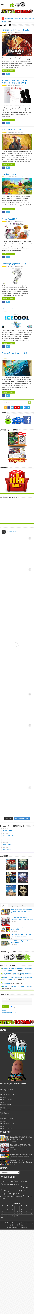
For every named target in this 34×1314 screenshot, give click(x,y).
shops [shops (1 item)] (1, 1195)
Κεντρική (4, 21)
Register (4, 1009)
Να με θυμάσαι (15, 1006)
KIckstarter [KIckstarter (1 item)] (15, 1190)
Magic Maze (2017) (9, 219)
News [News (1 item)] (20, 1193)
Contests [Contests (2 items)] (10, 1183)
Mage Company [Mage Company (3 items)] (9, 1192)
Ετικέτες (24, 905)
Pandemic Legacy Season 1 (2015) (15, 30)
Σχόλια (18, 905)
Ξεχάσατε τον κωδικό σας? (9, 1011)
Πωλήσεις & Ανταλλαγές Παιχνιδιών (21, 985)
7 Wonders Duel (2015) (11, 129)
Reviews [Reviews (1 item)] (30, 1193)
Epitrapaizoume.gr (28, 1221)
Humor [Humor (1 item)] (11, 1190)
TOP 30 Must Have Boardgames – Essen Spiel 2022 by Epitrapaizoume (21, 1160)
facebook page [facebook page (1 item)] (7, 1186)
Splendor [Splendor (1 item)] (20, 1195)
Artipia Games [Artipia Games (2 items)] (6, 1180)
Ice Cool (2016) (8, 308)
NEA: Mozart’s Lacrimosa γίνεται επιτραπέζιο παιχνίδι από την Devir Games (21, 1144)
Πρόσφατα (4, 905)
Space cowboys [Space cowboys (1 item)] (7, 1195)
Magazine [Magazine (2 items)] (22, 1189)
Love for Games (11, 1221)
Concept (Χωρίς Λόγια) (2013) (14, 264)
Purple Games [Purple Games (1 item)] (25, 1193)
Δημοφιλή (11, 905)
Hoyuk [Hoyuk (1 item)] (8, 1190)
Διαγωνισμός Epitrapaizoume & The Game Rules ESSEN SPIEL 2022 (21, 1154)
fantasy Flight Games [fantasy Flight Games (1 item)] (15, 1186)
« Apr (1, 1216)
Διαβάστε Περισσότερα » (8, 70)
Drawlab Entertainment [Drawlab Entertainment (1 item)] (19, 1183)
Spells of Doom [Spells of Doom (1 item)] (14, 1195)
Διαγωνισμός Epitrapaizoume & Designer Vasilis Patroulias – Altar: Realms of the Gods (21, 910)
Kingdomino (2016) (9, 174)
